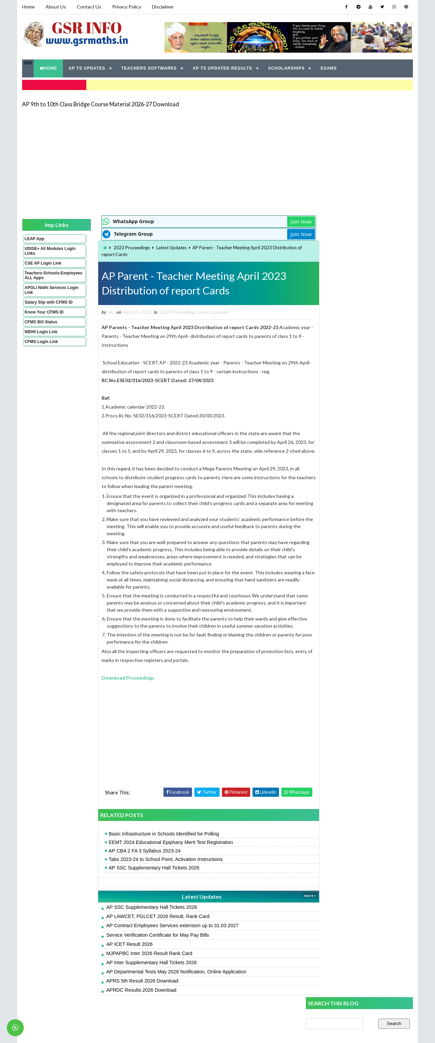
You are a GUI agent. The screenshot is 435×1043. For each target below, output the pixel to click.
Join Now (281, 220)
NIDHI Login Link (40, 331)
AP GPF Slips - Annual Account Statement (351, 504)
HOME (48, 68)
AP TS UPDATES (87, 68)
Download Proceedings (115, 686)
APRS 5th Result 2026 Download (129, 989)
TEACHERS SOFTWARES (149, 68)
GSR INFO (86, 1031)
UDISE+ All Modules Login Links (43, 250)
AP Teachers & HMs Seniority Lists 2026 (349, 421)
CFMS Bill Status (40, 321)
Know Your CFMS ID (44, 311)
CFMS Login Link (41, 341)
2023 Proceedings (119, 247)
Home (28, 7)
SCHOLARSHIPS (286, 68)
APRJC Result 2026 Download (338, 369)
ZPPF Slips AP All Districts (334, 473)
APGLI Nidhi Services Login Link (45, 289)
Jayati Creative (185, 1031)
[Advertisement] (217, 160)
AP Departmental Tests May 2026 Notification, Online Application (163, 980)
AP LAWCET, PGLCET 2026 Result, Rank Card (145, 925)
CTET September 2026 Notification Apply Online (358, 488)
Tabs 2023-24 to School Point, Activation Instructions (153, 868)
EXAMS (329, 68)
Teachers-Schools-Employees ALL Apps (45, 275)
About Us (56, 7)
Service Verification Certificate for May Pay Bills (144, 943)
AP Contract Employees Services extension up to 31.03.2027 (159, 934)
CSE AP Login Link (42, 262)
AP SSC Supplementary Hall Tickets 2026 (141, 876)
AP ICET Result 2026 (116, 952)
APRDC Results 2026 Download (128, 999)
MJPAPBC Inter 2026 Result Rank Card (136, 962)
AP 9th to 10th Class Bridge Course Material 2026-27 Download (100, 103)
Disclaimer (163, 7)
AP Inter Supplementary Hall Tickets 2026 (138, 971)
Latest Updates (158, 247)
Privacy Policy (126, 7)
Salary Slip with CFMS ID (48, 301)
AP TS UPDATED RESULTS (222, 68)
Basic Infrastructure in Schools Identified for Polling (151, 842)
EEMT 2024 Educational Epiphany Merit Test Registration (158, 850)
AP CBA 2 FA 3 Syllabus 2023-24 (132, 859)
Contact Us (89, 7)
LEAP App (34, 238)
